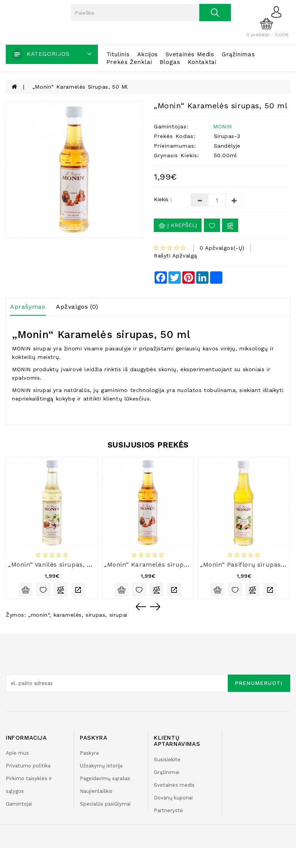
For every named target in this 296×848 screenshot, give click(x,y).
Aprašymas (27, 306)
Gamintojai (19, 804)
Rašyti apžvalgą (175, 255)
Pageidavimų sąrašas (105, 778)
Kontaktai (202, 62)
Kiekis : (163, 199)
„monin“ (38, 615)
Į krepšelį (177, 225)
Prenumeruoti (259, 683)
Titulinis (118, 54)
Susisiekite (167, 759)
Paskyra (89, 753)
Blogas (170, 62)
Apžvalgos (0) (77, 306)
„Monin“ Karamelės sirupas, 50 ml (80, 87)
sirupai (118, 615)
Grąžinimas (238, 54)
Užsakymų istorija (101, 766)
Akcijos (147, 54)
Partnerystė (168, 810)
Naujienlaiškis (96, 791)
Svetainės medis (190, 54)
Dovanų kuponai (173, 798)
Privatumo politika (28, 766)
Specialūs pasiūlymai (105, 804)
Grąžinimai (166, 772)
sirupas (95, 615)
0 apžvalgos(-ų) (222, 248)
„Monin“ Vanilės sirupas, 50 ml (56, 564)
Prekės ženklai (129, 62)
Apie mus (17, 753)
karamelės (68, 615)
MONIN (222, 126)
